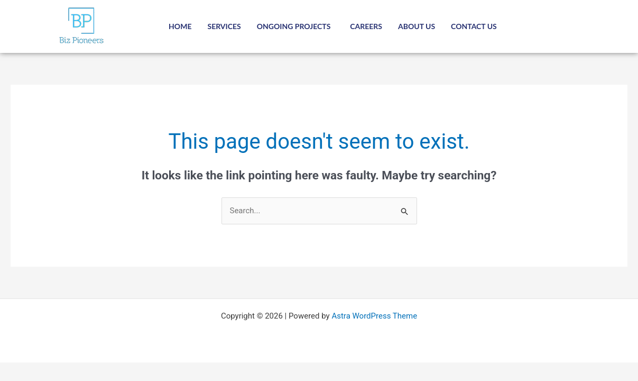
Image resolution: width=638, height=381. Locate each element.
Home (180, 26)
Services (224, 26)
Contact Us (474, 26)
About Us (416, 26)
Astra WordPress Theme (374, 316)
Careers (366, 26)
